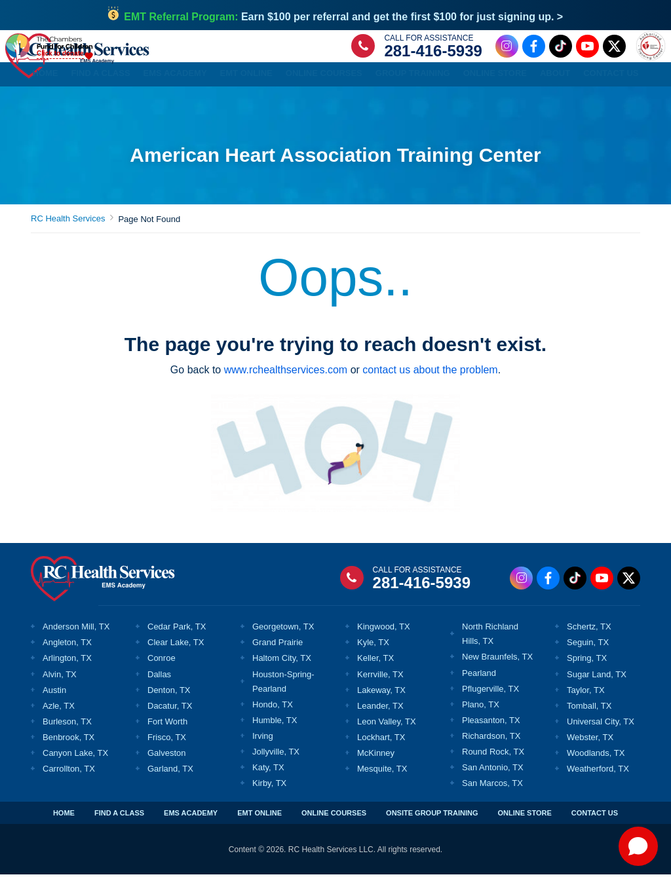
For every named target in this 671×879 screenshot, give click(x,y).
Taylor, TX (586, 695)
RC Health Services (68, 223)
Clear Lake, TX (175, 647)
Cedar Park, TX (176, 631)
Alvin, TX (60, 679)
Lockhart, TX (381, 742)
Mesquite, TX (382, 773)
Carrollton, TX (69, 773)
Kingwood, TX (383, 631)
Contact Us (610, 78)
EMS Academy (175, 78)
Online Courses (324, 78)
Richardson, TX (491, 740)
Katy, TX (268, 772)
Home (45, 78)
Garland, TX (170, 773)
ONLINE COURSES (333, 817)
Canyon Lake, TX (75, 757)
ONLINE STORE (524, 817)
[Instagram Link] (504, 48)
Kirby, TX (269, 788)
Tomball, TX (589, 710)
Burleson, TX (67, 726)
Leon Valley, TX (386, 726)
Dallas (159, 679)
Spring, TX (587, 662)
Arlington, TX (67, 662)
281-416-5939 (431, 53)
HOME (64, 817)
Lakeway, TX (381, 695)
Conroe (161, 662)
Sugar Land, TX (596, 679)
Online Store (495, 78)
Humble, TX (274, 725)
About (555, 78)
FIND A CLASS (119, 817)
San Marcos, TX (492, 788)
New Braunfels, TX (497, 661)
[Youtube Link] (585, 48)
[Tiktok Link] (558, 48)
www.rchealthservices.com (286, 374)
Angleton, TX (67, 647)
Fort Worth (167, 726)
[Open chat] (638, 846)
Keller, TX (375, 662)
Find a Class (100, 78)
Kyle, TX (373, 647)
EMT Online (246, 78)
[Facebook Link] (531, 48)
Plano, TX (480, 709)
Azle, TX (59, 710)
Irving (262, 740)
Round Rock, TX (493, 756)
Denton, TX (169, 695)
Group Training (412, 78)
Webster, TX (590, 742)
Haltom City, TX (281, 662)
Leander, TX (380, 710)
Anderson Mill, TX (76, 631)
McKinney (375, 757)
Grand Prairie (277, 647)
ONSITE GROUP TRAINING (432, 817)
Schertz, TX (589, 631)
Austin (54, 695)
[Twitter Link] (612, 48)
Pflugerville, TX (490, 693)
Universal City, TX (600, 726)
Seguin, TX (588, 647)
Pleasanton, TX (491, 725)
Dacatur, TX (169, 710)
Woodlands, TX (595, 757)
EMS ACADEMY (191, 817)
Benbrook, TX (68, 742)
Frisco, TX (166, 742)
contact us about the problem (429, 374)
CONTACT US (594, 817)
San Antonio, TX (493, 772)
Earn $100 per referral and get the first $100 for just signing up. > (343, 16)
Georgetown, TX (283, 631)
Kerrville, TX (380, 679)
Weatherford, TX (598, 773)
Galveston (166, 757)
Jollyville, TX (275, 756)
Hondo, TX (272, 709)
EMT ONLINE (259, 817)
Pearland (479, 678)
